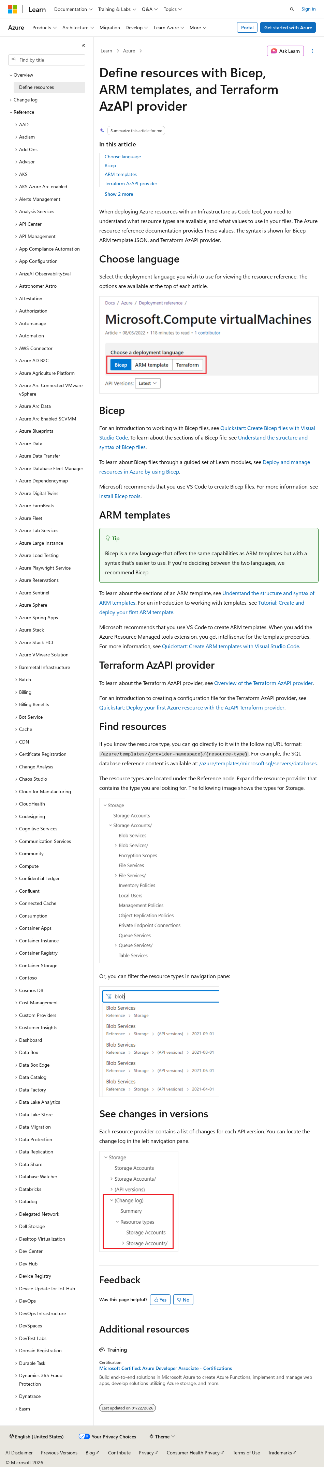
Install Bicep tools (120, 495)
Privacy (146, 1452)
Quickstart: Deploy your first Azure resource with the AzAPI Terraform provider (191, 707)
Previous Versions (59, 1452)
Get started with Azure (288, 27)
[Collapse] (83, 45)
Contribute (119, 1452)
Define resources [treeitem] (36, 87)
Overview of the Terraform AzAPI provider (263, 682)
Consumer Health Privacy (193, 1452)
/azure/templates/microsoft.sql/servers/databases (258, 763)
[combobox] (46, 59)
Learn (106, 50)
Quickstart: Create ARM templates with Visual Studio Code (230, 646)
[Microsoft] (12, 9)
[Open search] (292, 9)
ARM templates (121, 174)
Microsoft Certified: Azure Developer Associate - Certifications (165, 1368)
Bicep (110, 165)
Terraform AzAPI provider (131, 183)
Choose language (123, 156)
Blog (90, 1452)
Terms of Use (246, 1452)
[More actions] (313, 51)
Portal (247, 27)
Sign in (308, 8)
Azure (129, 50)
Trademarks (280, 1452)
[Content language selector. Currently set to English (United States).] (36, 1436)
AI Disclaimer (19, 1452)
